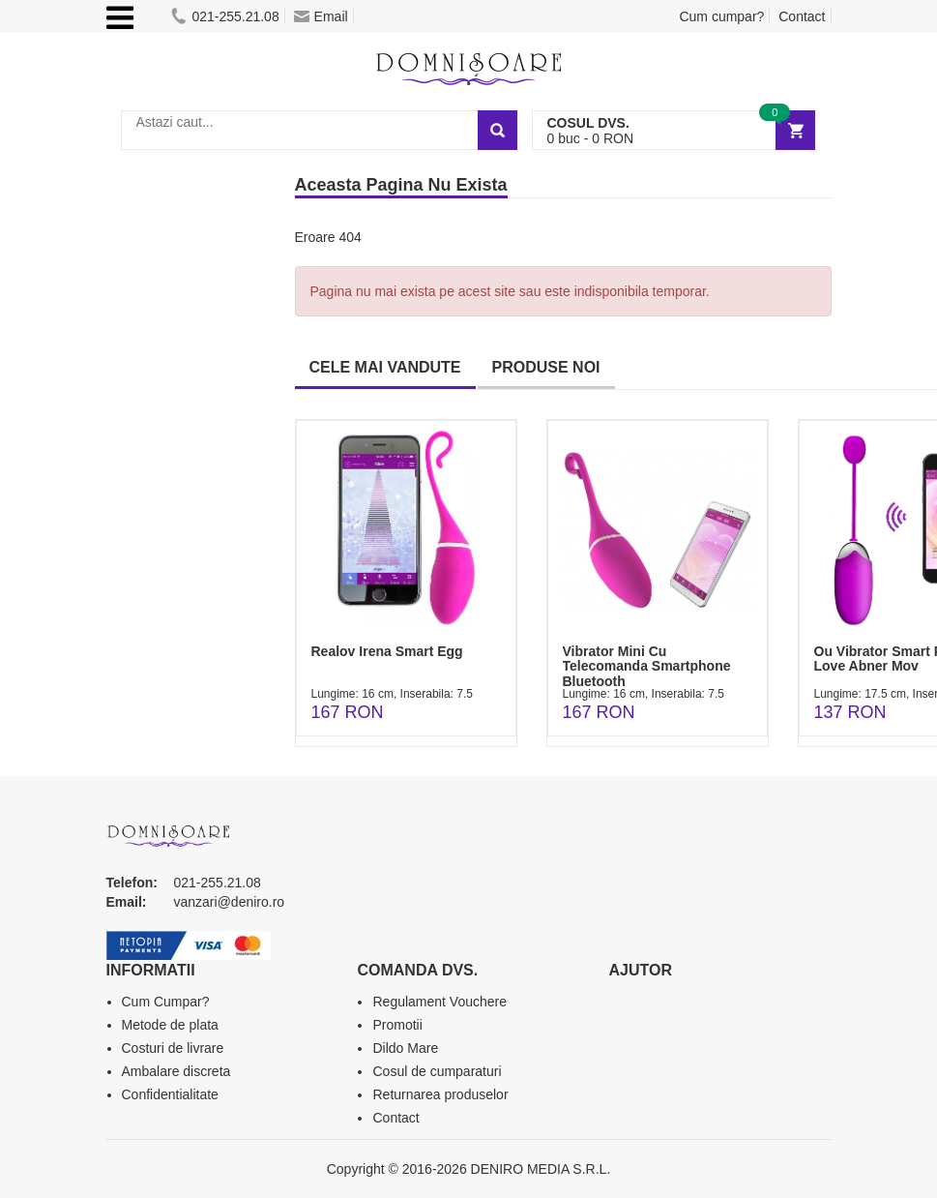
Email (321, 16)
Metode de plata (170, 1025)
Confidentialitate (170, 1094)
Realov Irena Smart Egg (387, 651)
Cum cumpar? (721, 16)
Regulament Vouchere (439, 1001)
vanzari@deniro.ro (229, 902)
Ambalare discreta (176, 1071)
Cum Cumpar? (166, 1001)
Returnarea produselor (440, 1094)
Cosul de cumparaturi (436, 1071)
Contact (801, 16)
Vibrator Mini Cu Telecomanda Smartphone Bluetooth (647, 666)
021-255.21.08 (224, 16)
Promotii (397, 1025)
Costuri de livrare (173, 1048)
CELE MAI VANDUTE (385, 367)
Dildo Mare (405, 1048)
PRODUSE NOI (546, 367)
